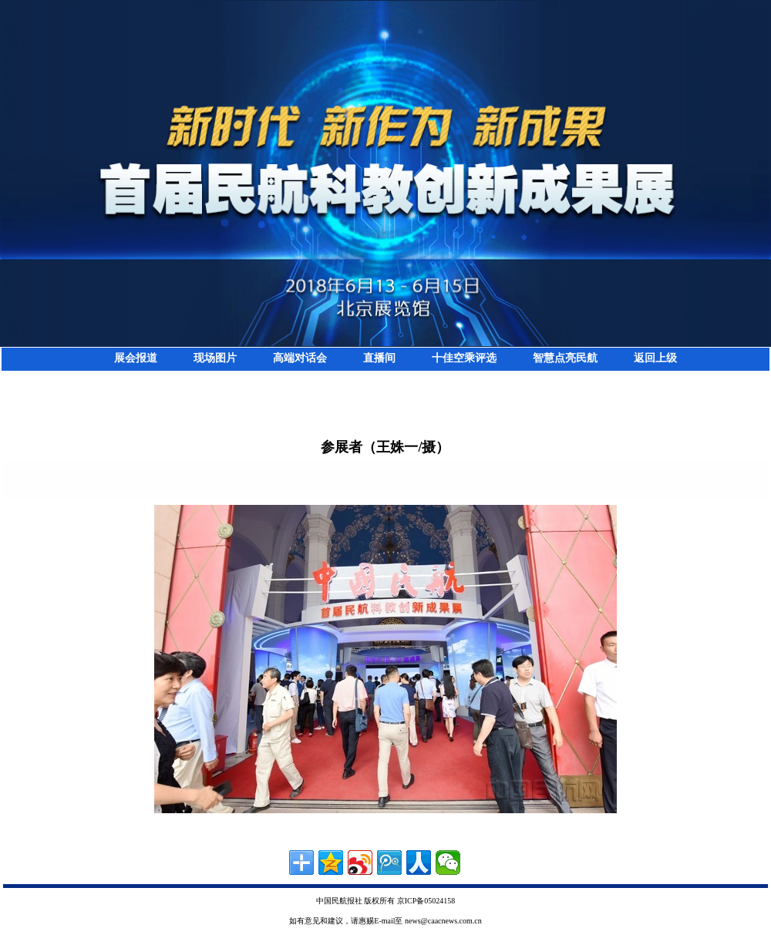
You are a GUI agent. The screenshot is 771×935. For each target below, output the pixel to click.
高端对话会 (300, 358)
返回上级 (655, 358)
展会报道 (135, 358)
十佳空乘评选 (464, 358)
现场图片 (215, 358)
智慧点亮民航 (565, 358)
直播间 (379, 358)
